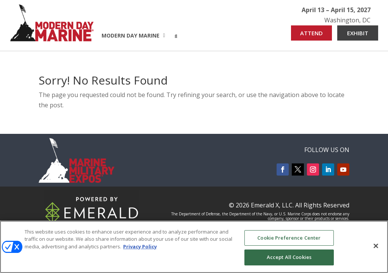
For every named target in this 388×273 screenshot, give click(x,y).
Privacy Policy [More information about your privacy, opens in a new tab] (140, 246)
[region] (194, 247)
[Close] (376, 245)
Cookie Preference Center (289, 237)
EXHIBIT (357, 33)
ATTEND (311, 33)
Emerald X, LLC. (272, 205)
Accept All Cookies (289, 257)
